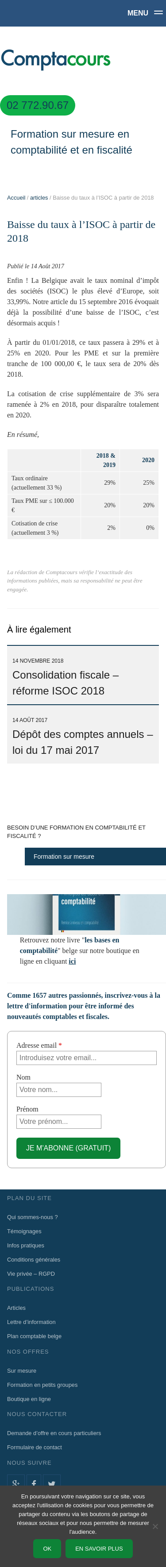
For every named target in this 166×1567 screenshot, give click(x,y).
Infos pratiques (25, 1245)
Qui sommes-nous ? (32, 1217)
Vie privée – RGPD (31, 1273)
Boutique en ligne (29, 1399)
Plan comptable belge (34, 1336)
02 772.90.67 (38, 105)
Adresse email (39, 1045)
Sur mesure (21, 1370)
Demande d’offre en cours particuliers (54, 1433)
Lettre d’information (31, 1322)
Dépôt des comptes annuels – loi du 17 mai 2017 (82, 736)
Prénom (27, 1109)
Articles (16, 1308)
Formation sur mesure (64, 856)
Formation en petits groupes (42, 1385)
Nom (23, 1077)
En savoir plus (99, 1548)
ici (72, 961)
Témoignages (24, 1231)
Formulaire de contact (34, 1447)
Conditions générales (33, 1259)
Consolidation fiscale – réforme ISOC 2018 (65, 677)
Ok (47, 1548)
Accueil (16, 197)
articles (39, 197)
